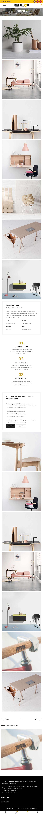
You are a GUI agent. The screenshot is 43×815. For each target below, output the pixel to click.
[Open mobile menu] (3, 5)
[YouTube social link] (37, 1)
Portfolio (16, 13)
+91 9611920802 (7, 1)
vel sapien (12, 404)
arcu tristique (21, 420)
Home (11, 13)
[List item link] (21, 790)
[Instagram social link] (34, 1)
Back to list (21, 719)
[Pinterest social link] (40, 1)
